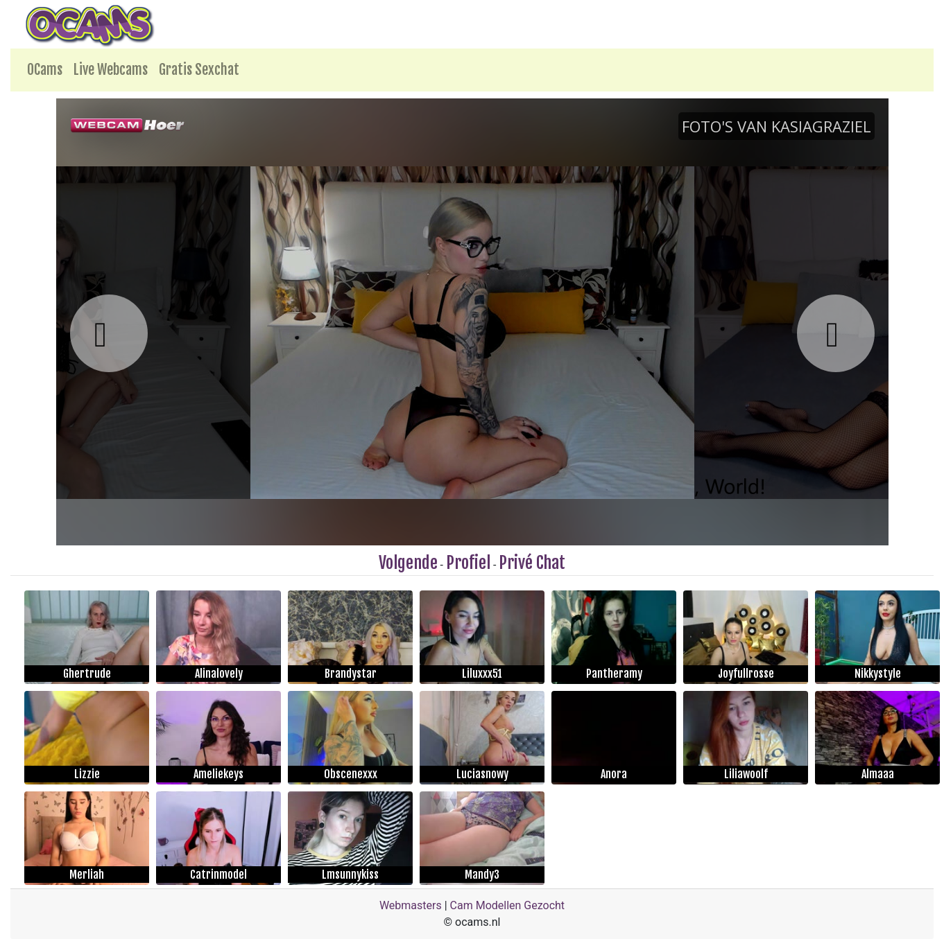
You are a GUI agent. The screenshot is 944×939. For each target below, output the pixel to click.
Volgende (408, 562)
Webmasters (410, 905)
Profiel (468, 562)
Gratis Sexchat (199, 69)
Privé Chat (532, 562)
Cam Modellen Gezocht (507, 905)
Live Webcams (111, 69)
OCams (44, 69)
